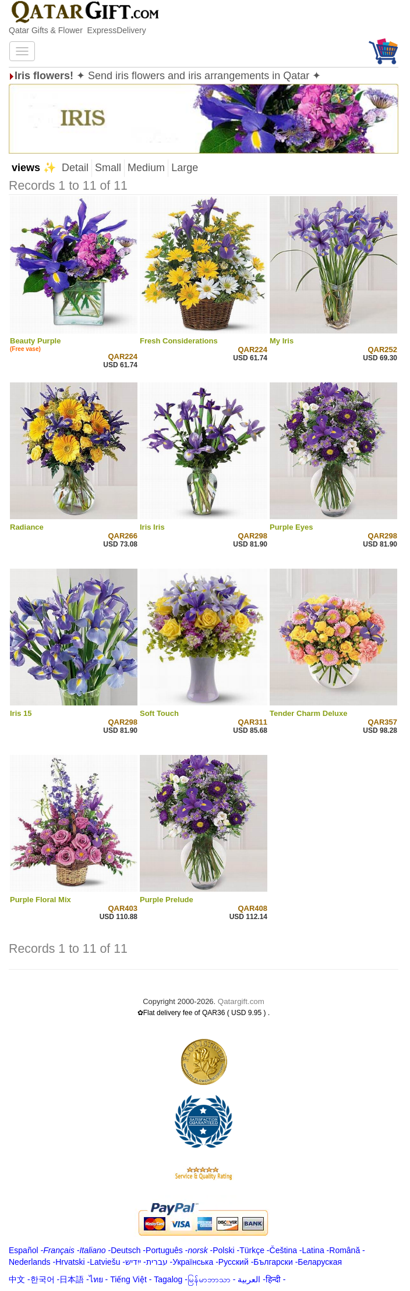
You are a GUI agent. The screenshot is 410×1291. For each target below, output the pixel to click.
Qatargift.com (241, 1001)
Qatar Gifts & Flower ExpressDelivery (77, 30)
